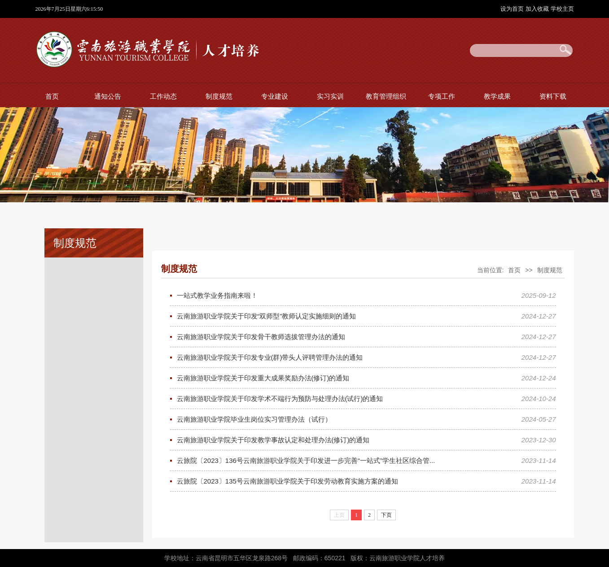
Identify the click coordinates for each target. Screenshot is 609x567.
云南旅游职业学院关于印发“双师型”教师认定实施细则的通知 (266, 316)
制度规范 (219, 96)
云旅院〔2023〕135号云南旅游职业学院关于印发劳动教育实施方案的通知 (287, 481)
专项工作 (441, 96)
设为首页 (513, 8)
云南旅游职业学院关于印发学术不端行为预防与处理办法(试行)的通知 (280, 398)
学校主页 (562, 8)
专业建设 (274, 96)
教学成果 (497, 96)
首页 (52, 96)
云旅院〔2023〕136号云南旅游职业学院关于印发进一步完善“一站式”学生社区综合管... (306, 460)
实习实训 (330, 96)
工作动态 (163, 96)
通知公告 (107, 96)
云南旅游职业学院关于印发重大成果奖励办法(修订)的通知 (263, 378)
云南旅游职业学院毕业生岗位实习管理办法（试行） (254, 419)
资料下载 (552, 96)
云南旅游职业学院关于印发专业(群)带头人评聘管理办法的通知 (270, 357)
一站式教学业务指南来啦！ (217, 295)
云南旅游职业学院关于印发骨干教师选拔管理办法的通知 (261, 336)
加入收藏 (538, 8)
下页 (386, 515)
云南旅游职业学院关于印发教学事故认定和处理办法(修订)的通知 (273, 440)
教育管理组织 (386, 96)
